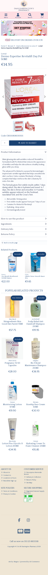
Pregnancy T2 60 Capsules (12, 364)
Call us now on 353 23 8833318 (24, 541)
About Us (5, 472)
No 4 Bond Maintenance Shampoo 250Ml (35, 365)
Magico (16, 562)
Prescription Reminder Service (33, 473)
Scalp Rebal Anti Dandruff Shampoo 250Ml (35, 324)
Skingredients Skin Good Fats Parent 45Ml (12, 322)
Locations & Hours (8, 478)
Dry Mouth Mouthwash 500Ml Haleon (10, 277)
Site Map (28, 483)
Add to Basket (27, 143)
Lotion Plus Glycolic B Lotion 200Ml (12, 444)
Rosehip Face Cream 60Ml (35, 405)
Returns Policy (30, 480)
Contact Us (6, 475)
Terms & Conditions (9, 491)
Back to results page (11, 243)
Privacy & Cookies (8, 494)
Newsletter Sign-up (8, 481)
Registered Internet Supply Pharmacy (34, 492)
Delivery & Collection (32, 477)
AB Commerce (34, 562)
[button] (45, 76)
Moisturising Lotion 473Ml (12, 405)
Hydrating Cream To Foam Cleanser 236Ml (36, 444)
